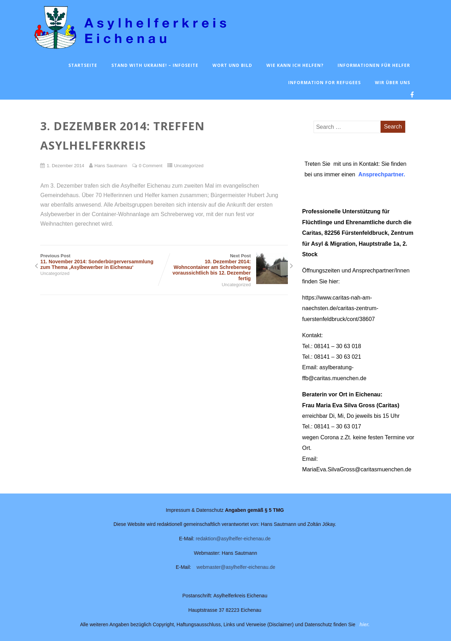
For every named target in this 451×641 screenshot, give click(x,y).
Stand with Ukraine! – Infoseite (154, 65)
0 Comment (150, 165)
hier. (364, 624)
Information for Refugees (324, 83)
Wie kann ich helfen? (294, 65)
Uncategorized (189, 165)
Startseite (82, 65)
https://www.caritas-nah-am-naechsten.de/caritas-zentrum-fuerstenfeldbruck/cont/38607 (340, 308)
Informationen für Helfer (374, 65)
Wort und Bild (232, 65)
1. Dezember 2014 (65, 165)
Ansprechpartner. (381, 174)
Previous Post (102, 261)
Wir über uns (392, 83)
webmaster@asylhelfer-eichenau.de (236, 567)
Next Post (226, 267)
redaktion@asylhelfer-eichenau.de (233, 538)
